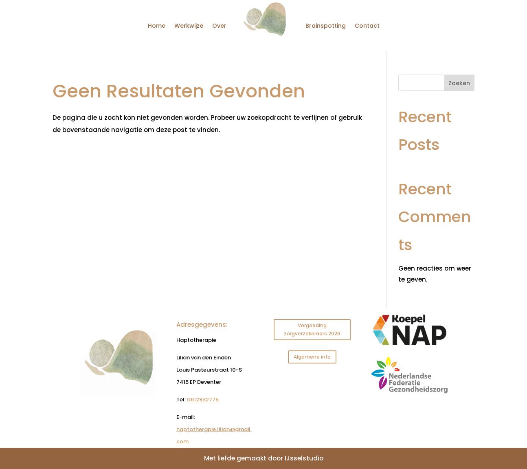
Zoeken (459, 83)
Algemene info (312, 356)
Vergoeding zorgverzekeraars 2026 (312, 329)
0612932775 (203, 399)
